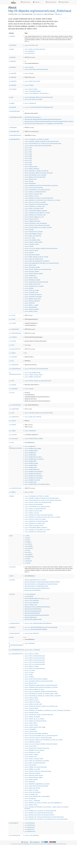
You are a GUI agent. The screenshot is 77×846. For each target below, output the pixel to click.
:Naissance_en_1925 (32, 752)
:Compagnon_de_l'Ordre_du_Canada (37, 139)
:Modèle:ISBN (30, 461)
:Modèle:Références (32, 469)
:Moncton (29, 252)
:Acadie (29, 674)
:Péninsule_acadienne (32, 773)
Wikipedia (26, 843)
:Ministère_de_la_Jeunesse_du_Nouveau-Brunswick (40, 810)
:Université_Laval (31, 45)
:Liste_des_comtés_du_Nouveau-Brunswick (38, 737)
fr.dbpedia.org (58, 14)
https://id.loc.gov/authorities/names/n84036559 (37, 615)
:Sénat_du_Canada (32, 290)
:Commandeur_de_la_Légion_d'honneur (37, 189)
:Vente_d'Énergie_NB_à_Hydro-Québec (37, 796)
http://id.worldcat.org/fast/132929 (33, 619)
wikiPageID (13, 127)
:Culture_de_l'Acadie (32, 702)
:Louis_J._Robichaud (32, 649)
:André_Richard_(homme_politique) (36, 679)
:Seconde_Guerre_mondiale (34, 286)
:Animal (27, 558)
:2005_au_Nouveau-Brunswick (35, 668)
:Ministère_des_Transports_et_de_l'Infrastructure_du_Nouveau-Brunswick (46, 819)
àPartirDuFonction (15, 488)
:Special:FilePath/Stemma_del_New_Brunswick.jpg (41, 627)
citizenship (12, 73)
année (12, 315)
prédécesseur (14, 416)
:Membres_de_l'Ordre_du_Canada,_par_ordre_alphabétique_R (43, 802)
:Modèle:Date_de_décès (33, 457)
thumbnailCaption (14, 111)
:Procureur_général (32, 271)
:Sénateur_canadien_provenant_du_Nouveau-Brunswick (42, 141)
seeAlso (12, 579)
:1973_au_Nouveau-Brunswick (35, 664)
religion (12, 103)
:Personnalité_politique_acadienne (36, 210)
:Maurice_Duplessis (32, 309)
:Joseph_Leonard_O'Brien (33, 242)
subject (11, 496)
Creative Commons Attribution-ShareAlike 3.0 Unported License (53, 843)
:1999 (28, 162)
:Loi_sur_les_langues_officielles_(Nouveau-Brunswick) (41, 248)
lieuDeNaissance (15, 368)
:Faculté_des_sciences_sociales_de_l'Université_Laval (41, 706)
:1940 (28, 147)
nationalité (13, 388)
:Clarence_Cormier (32, 700)
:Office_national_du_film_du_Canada (36, 256)
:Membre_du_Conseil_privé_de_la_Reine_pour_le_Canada (42, 200)
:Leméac (29, 246)
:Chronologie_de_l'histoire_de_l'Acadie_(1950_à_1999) (41, 693)
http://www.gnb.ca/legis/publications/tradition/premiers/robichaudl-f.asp (43, 119)
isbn (11, 345)
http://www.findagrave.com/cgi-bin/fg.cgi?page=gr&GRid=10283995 (42, 582)
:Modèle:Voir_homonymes (33, 478)
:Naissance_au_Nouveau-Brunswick (36, 204)
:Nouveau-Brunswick (32, 254)
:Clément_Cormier (31, 219)
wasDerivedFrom (14, 623)
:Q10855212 (29, 51)
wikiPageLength (14, 131)
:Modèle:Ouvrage (31, 463)
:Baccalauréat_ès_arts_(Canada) (35, 175)
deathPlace (13, 81)
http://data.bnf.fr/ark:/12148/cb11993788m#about (37, 606)
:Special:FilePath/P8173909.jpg (36, 629)
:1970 (28, 160)
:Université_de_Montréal (33, 296)
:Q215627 (29, 548)
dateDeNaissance (15, 333)
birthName (12, 61)
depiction (12, 627)
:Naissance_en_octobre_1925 (35, 206)
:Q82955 (28, 554)
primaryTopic (14, 835)
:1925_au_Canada (31, 653)
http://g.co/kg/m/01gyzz (31, 617)
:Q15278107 (29, 53)
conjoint (12, 323)
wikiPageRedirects (16, 649)
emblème (13, 337)
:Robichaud (30, 643)
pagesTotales (14, 409)
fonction (12, 341)
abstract (12, 36)
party (11, 97)
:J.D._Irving (30, 238)
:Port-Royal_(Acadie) (32, 267)
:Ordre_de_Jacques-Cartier (34, 208)
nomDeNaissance (15, 405)
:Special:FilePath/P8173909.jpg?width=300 (39, 107)
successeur (13, 438)
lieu (11, 360)
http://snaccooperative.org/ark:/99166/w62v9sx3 (37, 588)
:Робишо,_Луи (31, 604)
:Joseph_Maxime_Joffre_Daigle (35, 727)
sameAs (12, 594)
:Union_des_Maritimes (33, 792)
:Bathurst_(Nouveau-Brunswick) (35, 177)
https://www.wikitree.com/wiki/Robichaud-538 (36, 586)
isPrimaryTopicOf (14, 633)
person (20, 14)
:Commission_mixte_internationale (36, 223)
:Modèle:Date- (30, 455)
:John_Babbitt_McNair (32, 240)
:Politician (28, 542)
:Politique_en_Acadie (32, 769)
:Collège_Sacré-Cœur (32, 221)
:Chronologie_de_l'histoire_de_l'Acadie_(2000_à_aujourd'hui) (43, 695)
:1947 (28, 149)
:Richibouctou (30, 275)
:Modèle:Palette (31, 465)
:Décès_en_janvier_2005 (33, 194)
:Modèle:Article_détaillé (33, 448)
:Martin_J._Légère (31, 305)
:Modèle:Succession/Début (34, 471)
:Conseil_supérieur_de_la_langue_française (38, 227)
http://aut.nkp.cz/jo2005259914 (33, 590)
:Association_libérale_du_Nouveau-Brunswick (39, 97)
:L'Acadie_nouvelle (32, 244)
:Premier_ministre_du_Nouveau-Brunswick (38, 145)
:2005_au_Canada (31, 666)
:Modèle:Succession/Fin (33, 473)
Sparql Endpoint (64, 2)
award (11, 49)
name (11, 637)
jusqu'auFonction (15, 349)
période (12, 424)
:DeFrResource (30, 823)
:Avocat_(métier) (31, 89)
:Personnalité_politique (33, 91)
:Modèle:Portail (31, 467)
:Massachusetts (31, 307)
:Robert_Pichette (31, 277)
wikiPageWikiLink (14, 139)
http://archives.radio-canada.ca (33, 117)
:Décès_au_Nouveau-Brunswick (35, 191)
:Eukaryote (28, 561)
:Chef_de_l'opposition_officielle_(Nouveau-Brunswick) (41, 691)
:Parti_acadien (30, 765)
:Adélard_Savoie (31, 166)
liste (11, 380)
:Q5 (27, 550)
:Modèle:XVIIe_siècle (32, 480)
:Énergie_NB (30, 798)
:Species (28, 563)
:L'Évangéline (30, 729)
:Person (27, 537)
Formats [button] (36, 2)
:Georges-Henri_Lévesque (34, 231)
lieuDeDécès (14, 364)
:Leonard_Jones (31, 731)
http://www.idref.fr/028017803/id (33, 609)
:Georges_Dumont (31, 712)
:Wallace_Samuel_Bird (33, 298)
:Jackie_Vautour (31, 723)
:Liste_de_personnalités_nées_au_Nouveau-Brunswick (41, 735)
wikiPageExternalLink (15, 117)
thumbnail (12, 107)
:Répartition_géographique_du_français (37, 783)
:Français (29, 229)
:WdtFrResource (30, 831)
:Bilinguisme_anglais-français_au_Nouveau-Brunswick (41, 685)
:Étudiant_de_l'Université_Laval (35, 215)
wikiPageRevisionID (15, 135)
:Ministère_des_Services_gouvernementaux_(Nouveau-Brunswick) (44, 817)
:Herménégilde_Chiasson (33, 233)
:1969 (28, 158)
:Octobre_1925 (31, 756)
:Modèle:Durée (30, 482)
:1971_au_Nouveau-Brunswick (35, 662)
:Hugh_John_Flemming (33, 235)
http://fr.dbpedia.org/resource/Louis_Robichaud (39, 11)
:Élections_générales (32, 301)
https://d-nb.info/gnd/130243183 (33, 611)
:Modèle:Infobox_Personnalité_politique (37, 484)
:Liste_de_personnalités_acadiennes (36, 733)
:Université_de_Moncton (33, 294)
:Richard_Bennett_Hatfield (34, 273)
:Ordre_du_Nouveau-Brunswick (35, 49)
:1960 (28, 154)
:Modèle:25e (30, 446)
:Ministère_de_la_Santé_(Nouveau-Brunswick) (39, 812)
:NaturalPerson (29, 556)
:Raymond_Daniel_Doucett (34, 775)
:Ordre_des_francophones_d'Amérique (37, 261)
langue (12, 353)
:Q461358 (29, 596)
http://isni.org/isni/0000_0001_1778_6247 (35, 579)
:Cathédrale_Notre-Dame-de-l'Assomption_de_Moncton (41, 185)
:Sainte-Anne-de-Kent (32, 81)
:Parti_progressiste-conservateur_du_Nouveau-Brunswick (42, 263)
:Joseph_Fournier (31, 725)
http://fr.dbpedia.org (38, 14)
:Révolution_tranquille (32, 280)
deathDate (12, 77)
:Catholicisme (30, 103)
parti (11, 412)
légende (12, 384)
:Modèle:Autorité (31, 450)
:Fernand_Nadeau (31, 708)
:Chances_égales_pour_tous (34, 217)
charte (12, 319)
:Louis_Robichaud (30, 594)
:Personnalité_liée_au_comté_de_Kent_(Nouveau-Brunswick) (43, 143)
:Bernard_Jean (30, 179)
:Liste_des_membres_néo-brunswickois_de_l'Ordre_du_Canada (43, 739)
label (11, 576)
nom (11, 392)
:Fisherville (29, 303)
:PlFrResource (29, 829)
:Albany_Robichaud (32, 168)
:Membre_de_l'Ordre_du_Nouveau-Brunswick (39, 198)
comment (12, 567)
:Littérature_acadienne (33, 742)
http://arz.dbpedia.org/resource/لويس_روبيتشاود (37, 598)
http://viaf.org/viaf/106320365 (32, 613)
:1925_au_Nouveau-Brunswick (35, 656)
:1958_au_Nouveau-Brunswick (35, 658)
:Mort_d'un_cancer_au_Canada (35, 202)
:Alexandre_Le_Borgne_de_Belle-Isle (36, 170)
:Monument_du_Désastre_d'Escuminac (37, 748)
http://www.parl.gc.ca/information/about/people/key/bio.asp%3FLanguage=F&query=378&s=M (49, 121)
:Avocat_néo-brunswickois (34, 187)
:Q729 (28, 552)
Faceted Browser (51, 2)
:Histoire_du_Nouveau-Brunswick (35, 721)
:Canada (29, 67)
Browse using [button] (26, 2)
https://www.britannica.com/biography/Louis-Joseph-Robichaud (41, 584)
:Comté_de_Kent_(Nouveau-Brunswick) (37, 225)
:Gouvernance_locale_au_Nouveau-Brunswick (39, 714)
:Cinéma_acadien (31, 697)
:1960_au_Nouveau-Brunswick (35, 660)
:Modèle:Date (30, 452)
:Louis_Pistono (30, 746)
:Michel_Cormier (31, 311)
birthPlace (12, 67)
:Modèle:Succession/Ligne (34, 475)
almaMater (12, 45)
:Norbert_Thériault (31, 754)
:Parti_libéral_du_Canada (33, 99)
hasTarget (13, 823)
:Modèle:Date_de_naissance (34, 459)
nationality (12, 85)
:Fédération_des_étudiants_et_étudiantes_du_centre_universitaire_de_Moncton (47, 710)
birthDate (12, 57)
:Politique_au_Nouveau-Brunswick (36, 767)
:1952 (28, 152)
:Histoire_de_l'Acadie (32, 716)
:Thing (27, 535)
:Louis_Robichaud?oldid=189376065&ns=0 (38, 623)
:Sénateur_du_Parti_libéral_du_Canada (37, 212)
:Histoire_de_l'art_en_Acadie (34, 718)
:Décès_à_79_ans (31, 196)
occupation (12, 89)
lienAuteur (13, 357)
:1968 (28, 156)
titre (11, 442)
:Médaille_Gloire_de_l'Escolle (34, 750)
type (11, 535)
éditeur (12, 492)
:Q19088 (28, 546)
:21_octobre (30, 670)
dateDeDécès (14, 329)
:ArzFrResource (30, 825)
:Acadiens (29, 676)
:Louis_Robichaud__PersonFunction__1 (37, 93)
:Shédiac (29, 288)
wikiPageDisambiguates (16, 645)
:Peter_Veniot (30, 265)
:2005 (28, 164)
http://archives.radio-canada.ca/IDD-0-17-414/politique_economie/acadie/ (44, 123)
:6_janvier (29, 672)
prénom (12, 420)
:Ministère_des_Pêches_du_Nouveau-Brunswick (39, 815)
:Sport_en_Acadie (31, 790)
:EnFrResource (30, 827)
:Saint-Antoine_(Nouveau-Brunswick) (36, 69)
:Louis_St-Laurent (31, 250)
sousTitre (13, 434)
